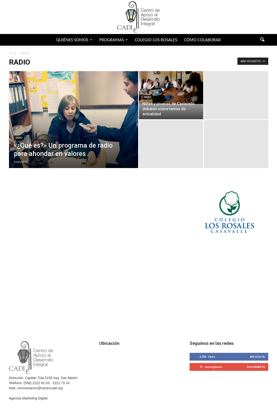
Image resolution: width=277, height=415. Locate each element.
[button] (262, 40)
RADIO (19, 137)
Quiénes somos (74, 39)
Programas (113, 39)
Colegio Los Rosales (156, 39)
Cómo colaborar (202, 39)
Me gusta (257, 356)
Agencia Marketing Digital (28, 398)
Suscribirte (256, 367)
